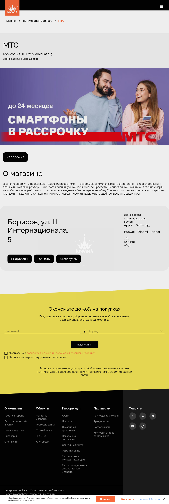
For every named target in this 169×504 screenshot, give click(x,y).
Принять (105, 499)
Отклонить (127, 499)
